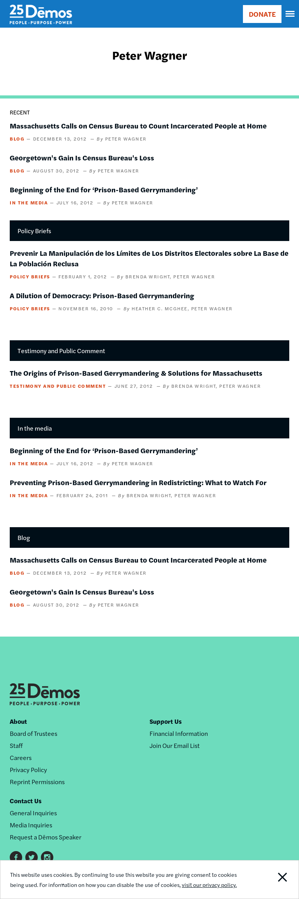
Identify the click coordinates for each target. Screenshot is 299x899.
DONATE (262, 14)
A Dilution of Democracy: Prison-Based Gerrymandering (102, 295)
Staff (16, 745)
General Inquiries (33, 812)
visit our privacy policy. (209, 884)
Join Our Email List (175, 745)
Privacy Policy (28, 769)
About (18, 721)
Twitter (31, 857)
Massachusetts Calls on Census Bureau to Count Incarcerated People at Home (138, 125)
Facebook (16, 857)
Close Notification (270, 879)
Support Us (166, 721)
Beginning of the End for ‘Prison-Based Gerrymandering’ (104, 189)
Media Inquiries (31, 824)
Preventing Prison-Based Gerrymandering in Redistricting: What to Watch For (138, 482)
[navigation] (290, 14)
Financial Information (179, 733)
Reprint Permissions (37, 781)
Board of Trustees (33, 733)
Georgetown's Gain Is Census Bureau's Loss (82, 157)
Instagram (47, 857)
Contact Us (26, 800)
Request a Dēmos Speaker (45, 836)
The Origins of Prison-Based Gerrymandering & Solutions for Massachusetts (136, 373)
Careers (21, 757)
